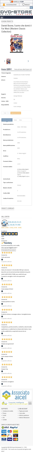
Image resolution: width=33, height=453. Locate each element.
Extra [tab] (20, 120)
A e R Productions (21, 132)
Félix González (20, 92)
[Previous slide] (5, 61)
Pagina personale (23, 411)
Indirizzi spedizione (24, 415)
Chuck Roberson (22, 90)
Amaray (19, 185)
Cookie (4, 415)
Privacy (4, 413)
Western (16, 78)
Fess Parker (16, 82)
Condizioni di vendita (8, 411)
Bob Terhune (21, 89)
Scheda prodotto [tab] (7, 120)
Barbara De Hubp (22, 87)
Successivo (12, 250)
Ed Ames (22, 82)
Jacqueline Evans (23, 85)
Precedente (5, 250)
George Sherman (18, 96)
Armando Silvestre (20, 83)
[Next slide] (28, 61)
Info (4, 417)
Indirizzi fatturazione (24, 417)
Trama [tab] (15, 120)
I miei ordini (22, 413)
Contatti (5, 419)
